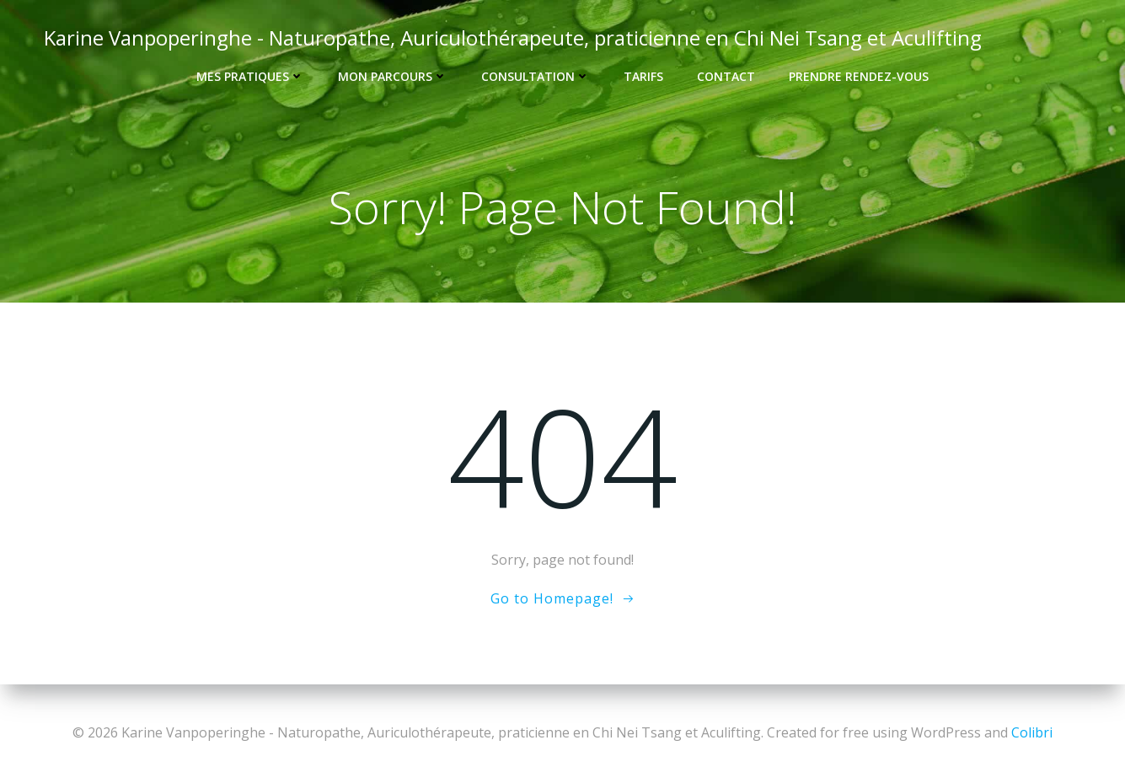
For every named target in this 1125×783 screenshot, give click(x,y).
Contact (726, 76)
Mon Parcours (392, 76)
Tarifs (643, 76)
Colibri (1032, 732)
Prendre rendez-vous (859, 76)
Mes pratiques (250, 76)
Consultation (535, 76)
